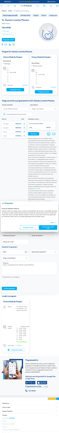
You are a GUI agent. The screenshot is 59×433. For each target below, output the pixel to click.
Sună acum (33, 131)
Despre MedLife (7, 395)
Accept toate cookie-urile (48, 227)
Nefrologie (6, 31)
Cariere (4, 405)
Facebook (3, 420)
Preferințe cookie (29, 227)
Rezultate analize (44, 6)
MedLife (4, 11)
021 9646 (25, 85)
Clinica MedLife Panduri (12, 57)
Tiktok (8, 420)
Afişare (52, 222)
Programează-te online (33, 370)
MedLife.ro (5, 388)
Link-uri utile (6, 392)
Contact (4, 399)
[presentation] (13, 280)
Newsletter (37, 6)
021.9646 (32, 375)
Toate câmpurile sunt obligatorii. (11, 274)
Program (35, 15)
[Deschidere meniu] (2, 5)
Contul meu (51, 6)
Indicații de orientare (16, 334)
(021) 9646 (37, 186)
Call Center (8, 402)
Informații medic (25, 15)
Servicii (44, 15)
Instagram (5, 420)
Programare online (57, 6)
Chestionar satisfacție (8, 408)
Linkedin (11, 420)
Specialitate (33, 102)
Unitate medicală (7, 102)
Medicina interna (8, 34)
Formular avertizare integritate (11, 414)
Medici (10, 11)
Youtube (14, 420)
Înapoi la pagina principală (10, 15)
